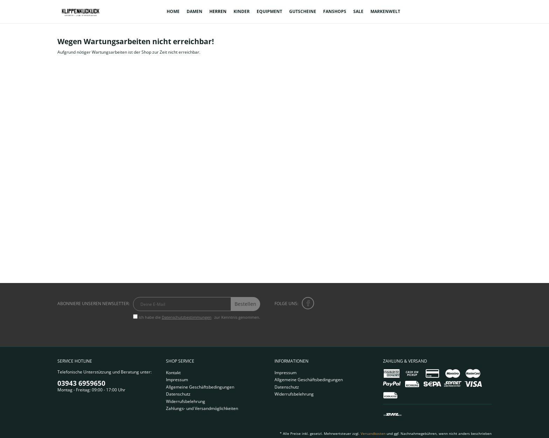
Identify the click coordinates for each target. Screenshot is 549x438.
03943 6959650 (81, 383)
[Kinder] (241, 11)
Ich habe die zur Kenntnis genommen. (199, 317)
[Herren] (218, 11)
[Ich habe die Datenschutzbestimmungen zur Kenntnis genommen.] (135, 316)
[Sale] (358, 11)
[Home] (173, 11)
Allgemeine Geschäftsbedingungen (200, 387)
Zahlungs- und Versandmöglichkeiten (202, 408)
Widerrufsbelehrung (185, 401)
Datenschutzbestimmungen (186, 317)
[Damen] (194, 11)
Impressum (177, 380)
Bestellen (245, 304)
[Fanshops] (335, 11)
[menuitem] (173, 11)
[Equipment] (269, 11)
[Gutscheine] (303, 11)
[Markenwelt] (385, 11)
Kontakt (173, 373)
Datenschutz (178, 394)
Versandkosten (373, 433)
